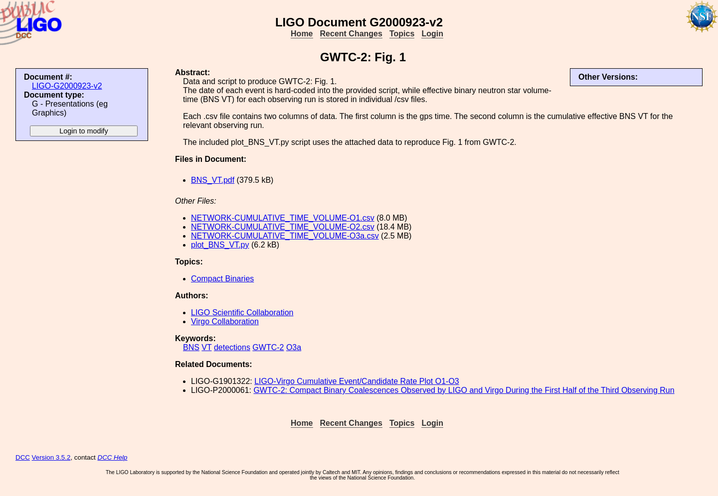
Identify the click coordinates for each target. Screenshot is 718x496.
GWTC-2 (268, 347)
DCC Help (113, 457)
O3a (293, 347)
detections (232, 347)
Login (432, 33)
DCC (22, 457)
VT (206, 347)
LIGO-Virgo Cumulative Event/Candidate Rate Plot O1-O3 (356, 381)
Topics (401, 33)
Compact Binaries (222, 278)
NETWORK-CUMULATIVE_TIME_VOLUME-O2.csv (282, 227)
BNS (191, 347)
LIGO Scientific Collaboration (242, 312)
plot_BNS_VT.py (220, 245)
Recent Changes (351, 33)
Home (302, 33)
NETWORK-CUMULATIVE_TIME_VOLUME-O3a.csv (285, 236)
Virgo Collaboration (225, 321)
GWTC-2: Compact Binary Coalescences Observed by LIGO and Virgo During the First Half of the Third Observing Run (463, 390)
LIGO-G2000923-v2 (67, 86)
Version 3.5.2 (51, 457)
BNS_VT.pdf (212, 180)
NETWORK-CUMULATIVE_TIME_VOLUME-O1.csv (282, 218)
